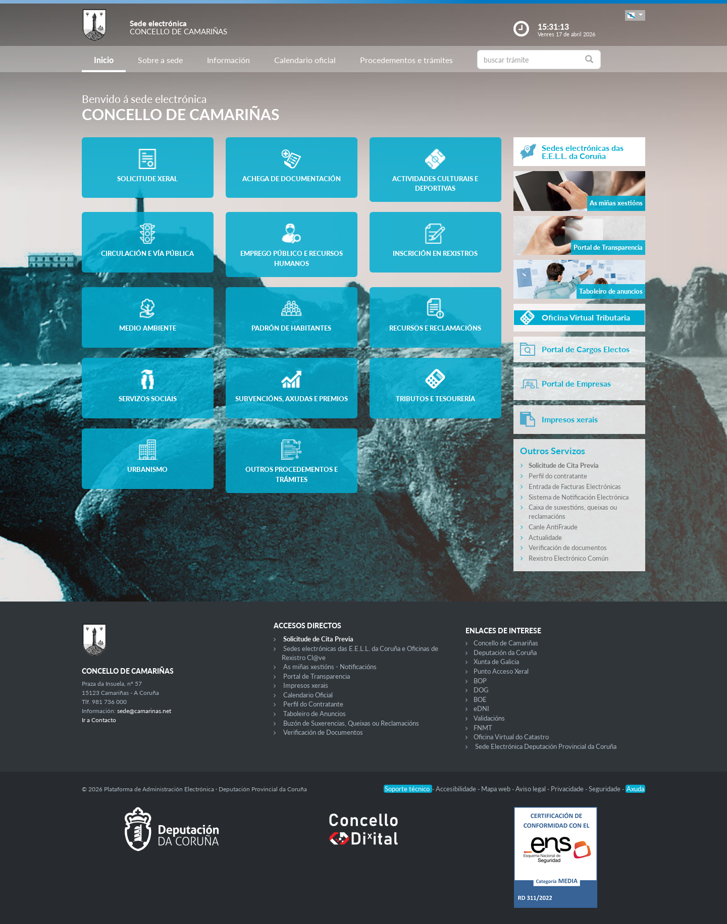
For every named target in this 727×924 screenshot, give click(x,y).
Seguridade (605, 789)
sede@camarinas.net (144, 711)
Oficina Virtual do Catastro (511, 737)
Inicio (104, 60)
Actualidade (545, 537)
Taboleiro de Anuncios (314, 714)
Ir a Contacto (99, 720)
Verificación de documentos (568, 547)
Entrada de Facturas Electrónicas (575, 486)
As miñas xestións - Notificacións (330, 667)
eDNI (481, 708)
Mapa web (496, 789)
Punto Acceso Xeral (501, 671)
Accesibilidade (457, 789)
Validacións (489, 718)
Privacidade (568, 789)
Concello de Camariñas (506, 643)
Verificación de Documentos (323, 732)
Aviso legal (531, 789)
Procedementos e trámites (406, 60)
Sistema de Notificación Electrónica (579, 497)
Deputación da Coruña (505, 652)
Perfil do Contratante (313, 704)
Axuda (635, 789)
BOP (480, 681)
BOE (480, 699)
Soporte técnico (408, 789)
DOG (481, 690)
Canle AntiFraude (553, 527)
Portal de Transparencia (316, 676)
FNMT (483, 728)
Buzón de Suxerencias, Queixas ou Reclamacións (351, 723)
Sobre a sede (160, 60)
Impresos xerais (305, 685)
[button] (635, 15)
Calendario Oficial (308, 695)
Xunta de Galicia (496, 662)
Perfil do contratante (558, 476)
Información (228, 60)
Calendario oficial (305, 60)
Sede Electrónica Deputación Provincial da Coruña (545, 746)
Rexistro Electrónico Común (568, 558)
